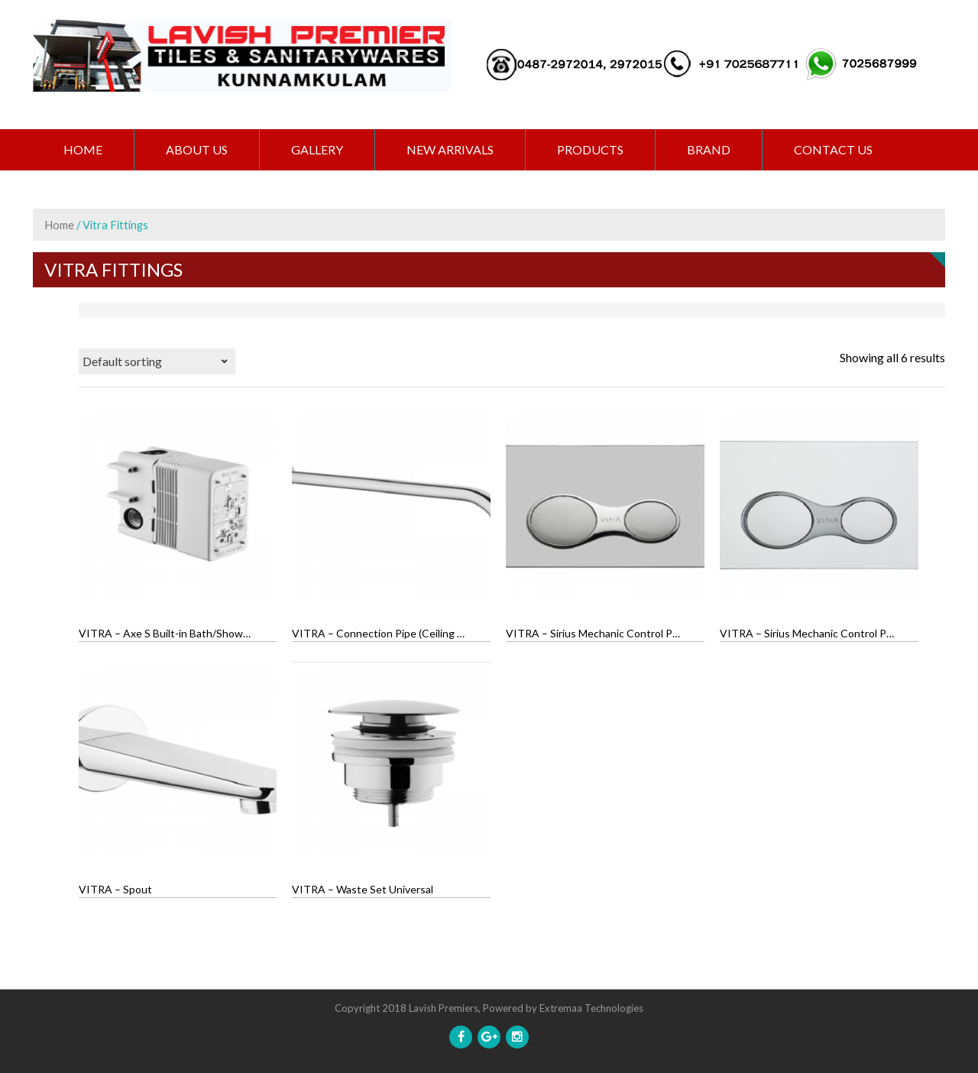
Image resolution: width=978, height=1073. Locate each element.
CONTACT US (833, 149)
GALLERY (317, 149)
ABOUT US (197, 149)
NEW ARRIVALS (450, 149)
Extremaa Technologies (591, 1008)
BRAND (708, 149)
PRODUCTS (590, 149)
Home (82, 149)
